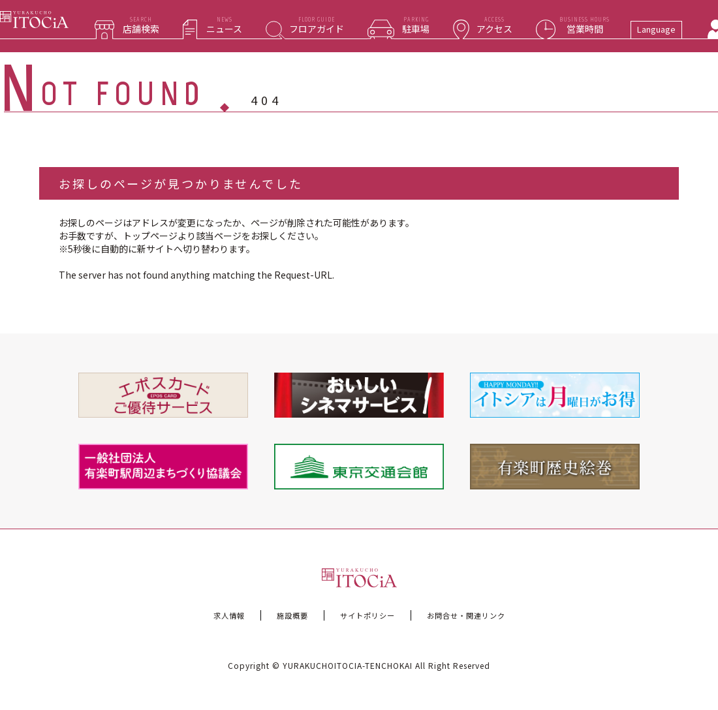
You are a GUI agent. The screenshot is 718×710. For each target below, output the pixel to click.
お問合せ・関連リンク (466, 615)
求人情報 (229, 615)
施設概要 (292, 615)
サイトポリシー (367, 615)
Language (656, 29)
